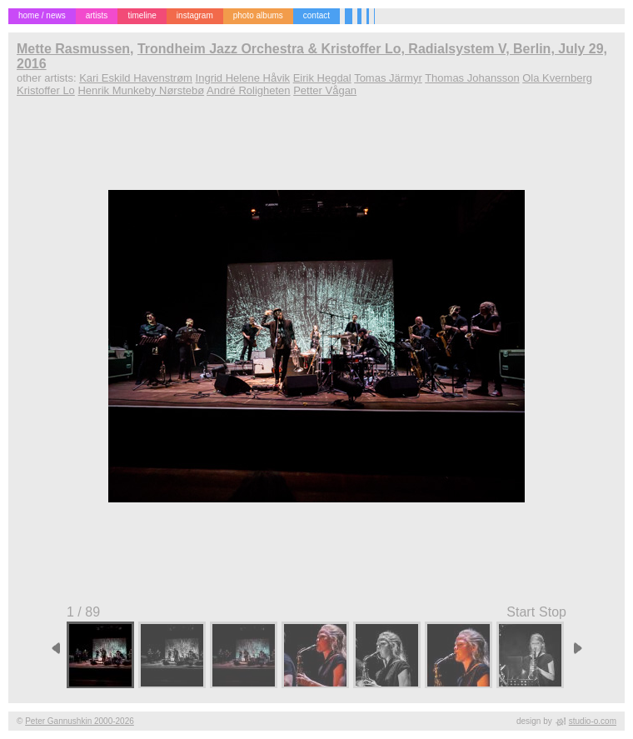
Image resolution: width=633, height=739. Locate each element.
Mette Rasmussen (73, 49)
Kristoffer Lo (46, 90)
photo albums (258, 15)
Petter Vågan (324, 90)
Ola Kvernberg (557, 78)
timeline (141, 15)
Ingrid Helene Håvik (243, 78)
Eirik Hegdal (322, 78)
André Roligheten (248, 90)
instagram (195, 15)
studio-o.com (592, 721)
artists (97, 15)
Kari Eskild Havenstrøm (135, 78)
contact (316, 15)
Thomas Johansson (472, 78)
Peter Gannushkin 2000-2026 (79, 721)
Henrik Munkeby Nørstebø (140, 90)
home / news (42, 15)
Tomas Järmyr (388, 78)
